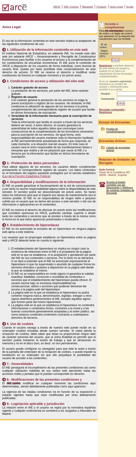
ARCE (56, 6)
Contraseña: (108, 98)
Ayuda (129, 6)
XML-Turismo (71, 6)
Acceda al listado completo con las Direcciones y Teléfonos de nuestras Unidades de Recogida (120, 187)
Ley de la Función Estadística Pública (26, 176)
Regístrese (105, 65)
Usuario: (106, 93)
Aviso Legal (116, 6)
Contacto (101, 6)
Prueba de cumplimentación (115, 130)
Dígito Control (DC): (104, 53)
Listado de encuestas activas (118, 149)
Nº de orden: (103, 46)
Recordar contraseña (111, 109)
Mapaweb (87, 6)
